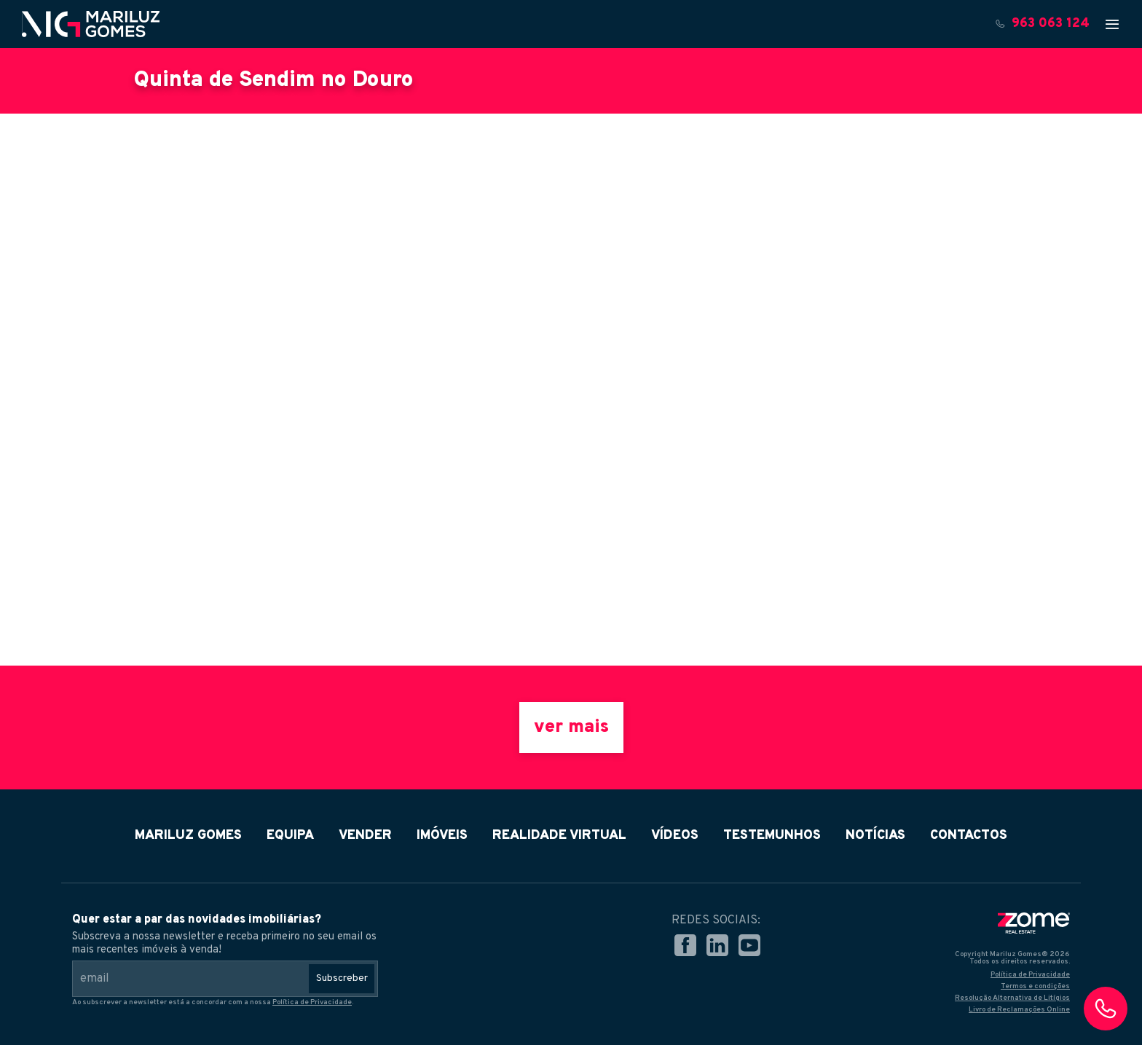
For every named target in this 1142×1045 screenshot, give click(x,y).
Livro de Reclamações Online (1019, 1009)
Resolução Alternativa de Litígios (1012, 998)
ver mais (571, 727)
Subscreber (342, 978)
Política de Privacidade (312, 1002)
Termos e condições (1035, 986)
